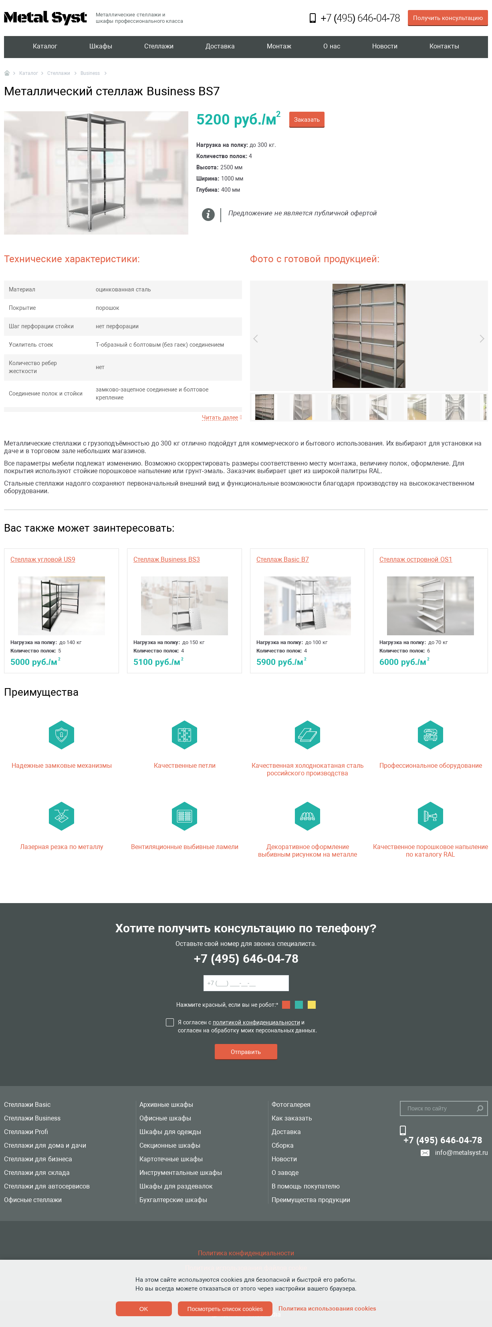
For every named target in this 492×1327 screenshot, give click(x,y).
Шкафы (100, 47)
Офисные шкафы (165, 1118)
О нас (331, 47)
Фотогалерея (291, 1104)
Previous (257, 339)
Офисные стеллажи (33, 1200)
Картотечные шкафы (170, 1159)
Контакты (444, 47)
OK (143, 1308)
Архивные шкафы (166, 1104)
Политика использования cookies (327, 1308)
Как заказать (292, 1118)
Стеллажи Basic (27, 1104)
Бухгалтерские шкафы (173, 1200)
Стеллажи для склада (37, 1172)
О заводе (285, 1172)
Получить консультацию (448, 18)
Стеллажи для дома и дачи (45, 1145)
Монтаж (279, 47)
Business (91, 73)
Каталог (45, 47)
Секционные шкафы (169, 1145)
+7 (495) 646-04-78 (246, 959)
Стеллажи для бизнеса (38, 1159)
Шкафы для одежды (170, 1132)
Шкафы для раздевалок (176, 1186)
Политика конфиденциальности (246, 1253)
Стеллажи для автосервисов (47, 1186)
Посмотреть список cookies (225, 1308)
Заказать (307, 119)
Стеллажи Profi (26, 1132)
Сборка (283, 1145)
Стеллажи (158, 47)
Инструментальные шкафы (180, 1172)
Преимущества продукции (311, 1200)
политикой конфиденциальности (256, 1022)
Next (480, 339)
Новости (384, 47)
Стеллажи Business (32, 1118)
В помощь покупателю (306, 1186)
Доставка (220, 47)
